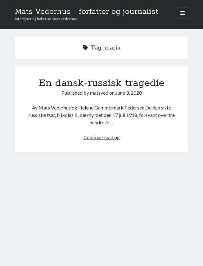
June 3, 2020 (128, 93)
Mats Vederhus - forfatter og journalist (86, 12)
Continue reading (101, 137)
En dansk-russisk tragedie (102, 83)
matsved (99, 93)
